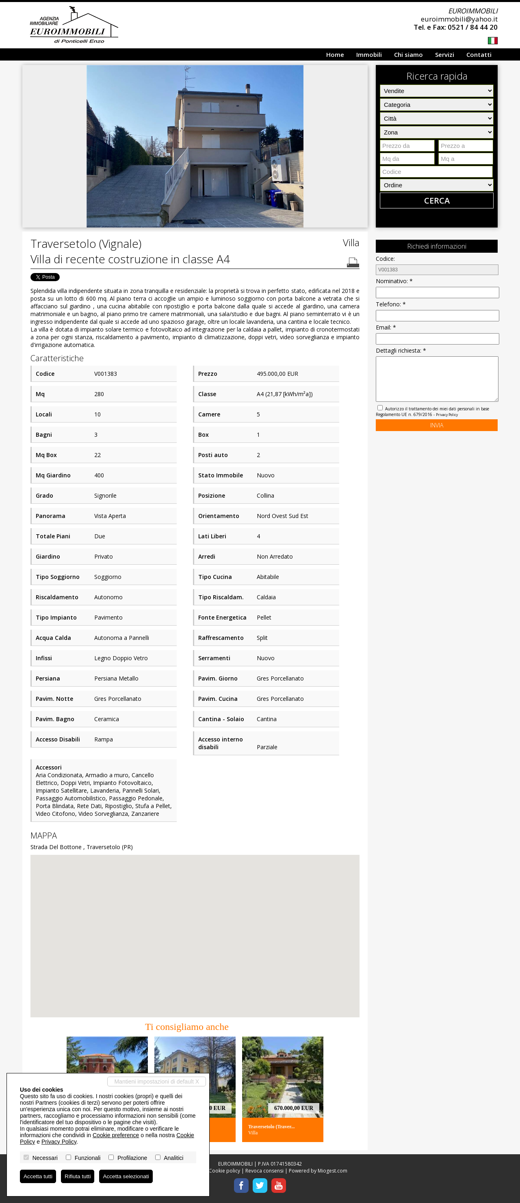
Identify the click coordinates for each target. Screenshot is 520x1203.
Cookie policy (224, 1170)
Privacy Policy (447, 414)
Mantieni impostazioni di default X (156, 1081)
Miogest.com (332, 1170)
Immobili (369, 54)
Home (335, 54)
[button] (360, 72)
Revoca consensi (264, 1170)
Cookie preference (116, 1134)
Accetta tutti (38, 1176)
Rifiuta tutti (78, 1176)
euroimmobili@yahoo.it (459, 19)
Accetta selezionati (128, 1176)
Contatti (479, 54)
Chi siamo (408, 54)
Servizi (444, 54)
